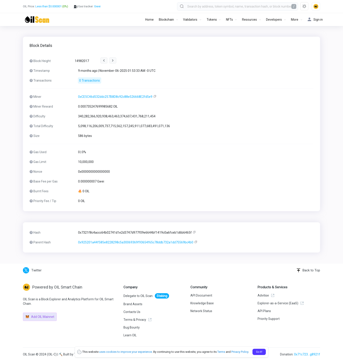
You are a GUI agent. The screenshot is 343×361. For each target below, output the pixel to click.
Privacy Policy (239, 351)
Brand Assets (132, 304)
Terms (221, 351)
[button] (316, 6)
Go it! (259, 351)
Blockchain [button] (166, 19)
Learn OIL (130, 335)
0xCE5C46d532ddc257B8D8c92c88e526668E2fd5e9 (115, 96)
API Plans (264, 311)
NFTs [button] (229, 19)
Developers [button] (274, 19)
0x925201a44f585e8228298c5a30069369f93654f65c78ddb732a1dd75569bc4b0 (135, 242)
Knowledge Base (202, 303)
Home (149, 19)
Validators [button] (190, 19)
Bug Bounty (131, 327)
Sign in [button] (315, 19)
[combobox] (237, 6)
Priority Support (269, 319)
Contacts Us (131, 312)
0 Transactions (89, 80)
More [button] (294, 19)
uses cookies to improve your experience (125, 351)
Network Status (201, 311)
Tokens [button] (212, 19)
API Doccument (201, 295)
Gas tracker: (87, 6)
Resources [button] (249, 19)
